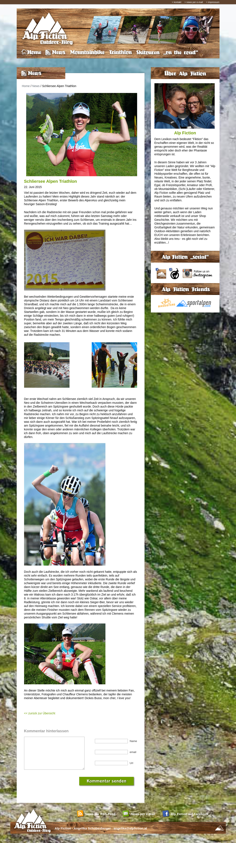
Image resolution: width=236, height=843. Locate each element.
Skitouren (147, 52)
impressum (214, 2)
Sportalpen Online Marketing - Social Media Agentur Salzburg (219, 834)
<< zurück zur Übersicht (39, 713)
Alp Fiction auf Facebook (190, 820)
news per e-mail (195, 2)
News (55, 52)
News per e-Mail (143, 820)
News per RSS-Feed (100, 820)
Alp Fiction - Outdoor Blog (46, 27)
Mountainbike (87, 52)
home (31, 52)
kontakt (177, 2)
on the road (180, 52)
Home (26, 86)
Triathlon (120, 52)
